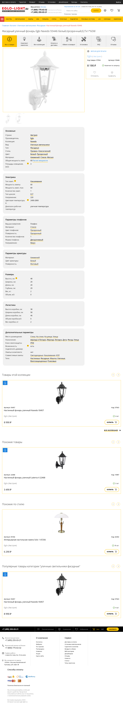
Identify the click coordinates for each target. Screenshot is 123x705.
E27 (31, 194)
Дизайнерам (63, 2)
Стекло (43, 157)
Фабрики (39, 644)
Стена (32, 336)
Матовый (34, 264)
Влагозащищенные (38, 361)
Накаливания (36, 181)
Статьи (67, 661)
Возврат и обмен (70, 649)
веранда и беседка (38, 340)
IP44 (32, 343)
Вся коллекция (112, 430)
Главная (5, 25)
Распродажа (40, 649)
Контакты (84, 2)
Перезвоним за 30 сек (72, 7)
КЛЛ (57, 355)
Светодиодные (36, 355)
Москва (43, 7)
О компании (42, 638)
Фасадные (41, 25)
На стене (39, 336)
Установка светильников (73, 644)
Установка (51, 2)
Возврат (32, 2)
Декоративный (36, 240)
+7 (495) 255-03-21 (46, 12)
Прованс (34, 151)
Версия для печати (98, 51)
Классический (44, 151)
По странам (40, 647)
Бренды (74, 2)
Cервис (68, 638)
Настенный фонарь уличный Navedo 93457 (24, 410)
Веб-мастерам (69, 651)
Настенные (35, 358)
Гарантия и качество (71, 647)
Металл (50, 157)
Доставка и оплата (9, 2)
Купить (112, 422)
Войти (118, 2)
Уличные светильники (26, 25)
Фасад (70, 340)
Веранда (50, 340)
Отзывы (42, 2)
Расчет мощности (40, 160)
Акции (38, 654)
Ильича (53, 358)
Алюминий (35, 157)
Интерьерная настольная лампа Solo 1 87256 (25, 539)
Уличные (61, 358)
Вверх (32, 243)
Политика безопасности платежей (18, 685)
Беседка (58, 340)
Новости (67, 658)
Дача (65, 340)
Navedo (33, 141)
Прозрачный (42, 154)
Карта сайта (40, 656)
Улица (55, 336)
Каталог (2, 19)
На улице (48, 336)
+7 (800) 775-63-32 (46, 10)
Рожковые (52, 361)
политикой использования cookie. (19, 696)
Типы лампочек (70, 663)
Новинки (39, 651)
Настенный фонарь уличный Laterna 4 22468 (24, 477)
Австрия (33, 135)
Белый (33, 154)
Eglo (32, 138)
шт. (96, 629)
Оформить (113, 629)
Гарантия (22, 2)
